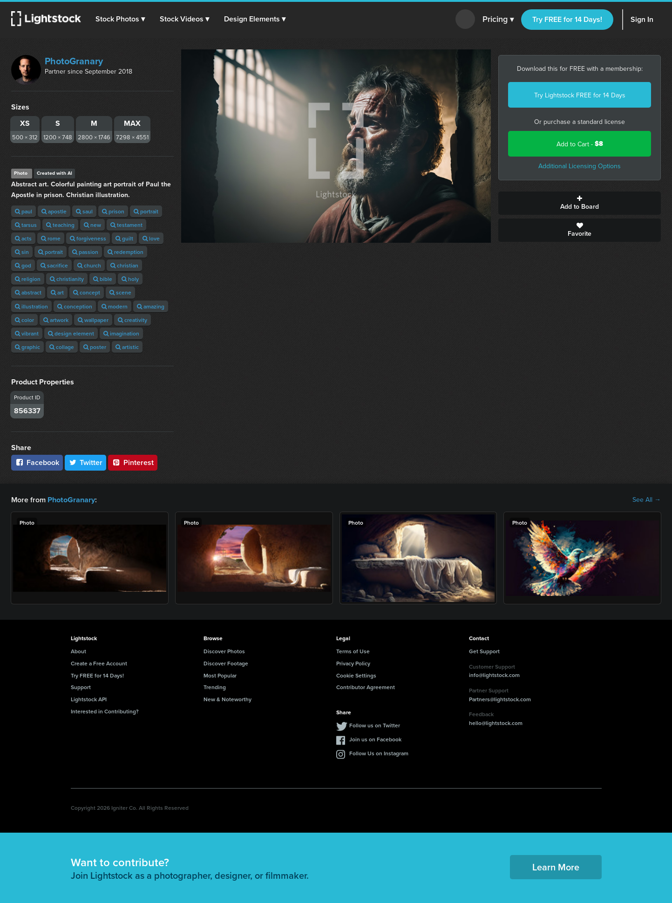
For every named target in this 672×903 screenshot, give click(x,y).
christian (124, 265)
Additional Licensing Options (579, 166)
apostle (54, 211)
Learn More (555, 866)
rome (51, 238)
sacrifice (54, 265)
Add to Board (579, 203)
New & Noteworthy (227, 699)
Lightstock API (89, 699)
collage (61, 347)
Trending (215, 687)
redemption (125, 252)
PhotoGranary (74, 61)
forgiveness (88, 238)
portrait (146, 211)
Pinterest (133, 462)
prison (113, 211)
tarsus (26, 225)
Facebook (37, 462)
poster (94, 347)
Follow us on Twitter (374, 725)
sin (22, 252)
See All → (646, 499)
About (78, 651)
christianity (67, 279)
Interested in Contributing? (105, 711)
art (57, 292)
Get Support (484, 651)
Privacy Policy (353, 663)
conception (74, 306)
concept (86, 292)
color (24, 320)
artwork (55, 320)
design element (71, 333)
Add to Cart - (580, 144)
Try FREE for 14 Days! (567, 19)
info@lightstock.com (494, 674)
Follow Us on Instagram (378, 753)
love (151, 238)
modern (115, 306)
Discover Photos (224, 651)
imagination (121, 333)
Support (81, 687)
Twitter (85, 462)
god (23, 265)
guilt (124, 238)
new (92, 225)
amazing (150, 306)
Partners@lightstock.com (500, 699)
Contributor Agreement (365, 687)
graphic (27, 347)
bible (102, 279)
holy (130, 279)
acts (23, 238)
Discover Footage (226, 663)
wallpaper (93, 320)
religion (28, 279)
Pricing (498, 19)
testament (126, 225)
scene (120, 292)
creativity (132, 320)
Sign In (642, 19)
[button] (120, 19)
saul (84, 211)
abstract (28, 292)
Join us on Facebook (375, 739)
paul (23, 211)
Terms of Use (353, 651)
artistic (127, 347)
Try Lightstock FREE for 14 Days (579, 95)
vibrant (27, 333)
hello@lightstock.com (496, 722)
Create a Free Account (99, 663)
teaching (60, 225)
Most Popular (220, 675)
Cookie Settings (356, 675)
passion (85, 252)
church (89, 265)
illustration (31, 306)
